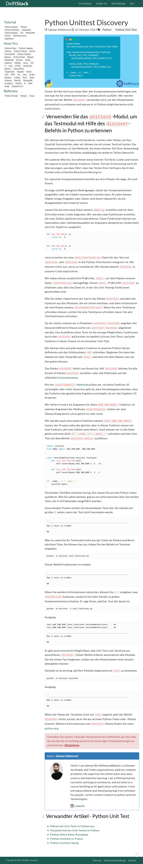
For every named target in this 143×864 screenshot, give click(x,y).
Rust (25, 77)
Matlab (18, 63)
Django (30, 57)
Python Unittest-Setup (64, 842)
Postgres (9, 83)
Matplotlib (30, 33)
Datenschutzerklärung (114, 860)
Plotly (27, 60)
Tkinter (23, 27)
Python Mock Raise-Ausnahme (69, 834)
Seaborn (8, 63)
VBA (30, 83)
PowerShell (10, 54)
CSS (6, 74)
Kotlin (32, 74)
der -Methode (69, 384)
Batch (32, 51)
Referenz (118, 3)
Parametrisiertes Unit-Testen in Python (74, 830)
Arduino (8, 80)
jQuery (8, 68)
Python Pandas (24, 54)
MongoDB (27, 80)
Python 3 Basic (11, 27)
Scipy (31, 96)
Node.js (8, 77)
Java (25, 74)
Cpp (10, 66)
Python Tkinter (20, 51)
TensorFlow (18, 68)
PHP (13, 74)
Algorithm (9, 38)
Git (21, 33)
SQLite (19, 83)
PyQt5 (8, 35)
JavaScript (26, 30)
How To (101, 3)
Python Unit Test (126, 29)
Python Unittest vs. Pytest (66, 838)
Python (8, 51)
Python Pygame (26, 48)
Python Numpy (11, 33)
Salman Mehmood (59, 29)
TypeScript (9, 71)
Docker (19, 60)
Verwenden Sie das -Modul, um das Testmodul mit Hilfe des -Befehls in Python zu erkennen (90, 123)
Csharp (17, 77)
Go (19, 74)
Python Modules (12, 30)
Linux (25, 63)
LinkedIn (77, 806)
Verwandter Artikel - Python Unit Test (86, 816)
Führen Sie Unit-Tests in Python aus (72, 826)
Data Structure (19, 35)
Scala (7, 86)
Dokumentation (68, 377)
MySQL (17, 80)
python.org (51, 728)
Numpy (8, 57)
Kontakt (132, 860)
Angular (20, 71)
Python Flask (19, 57)
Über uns (97, 860)
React (29, 71)
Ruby (32, 77)
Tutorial (85, 3)
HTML (18, 66)
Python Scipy (10, 48)
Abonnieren (71, 745)
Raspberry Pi (17, 86)
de (132, 3)
